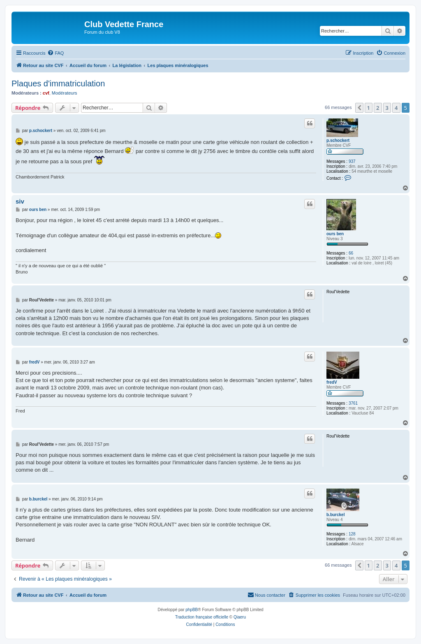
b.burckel (335, 514)
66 (351, 253)
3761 (353, 403)
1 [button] (368, 107)
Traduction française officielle (201, 617)
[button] (359, 108)
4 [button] (396, 107)
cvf (46, 92)
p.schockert (337, 140)
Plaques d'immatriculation (58, 83)
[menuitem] (55, 53)
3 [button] (387, 107)
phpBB (191, 609)
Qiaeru (240, 617)
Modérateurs (64, 92)
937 (352, 161)
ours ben (335, 234)
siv (20, 201)
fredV (331, 382)
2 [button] (377, 107)
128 (352, 534)
